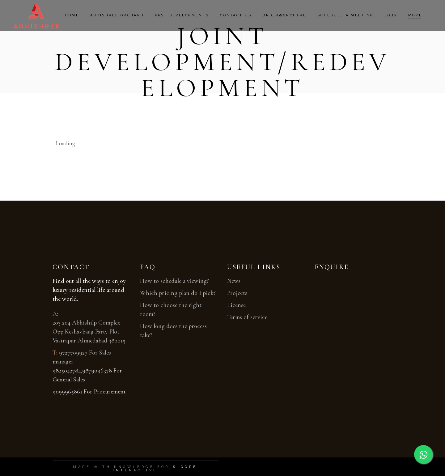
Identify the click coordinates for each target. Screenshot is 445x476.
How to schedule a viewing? (174, 281)
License (236, 305)
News (233, 281)
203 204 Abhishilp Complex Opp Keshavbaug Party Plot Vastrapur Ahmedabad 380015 (89, 331)
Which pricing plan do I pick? (178, 293)
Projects (237, 293)
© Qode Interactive (155, 468)
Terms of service (247, 317)
